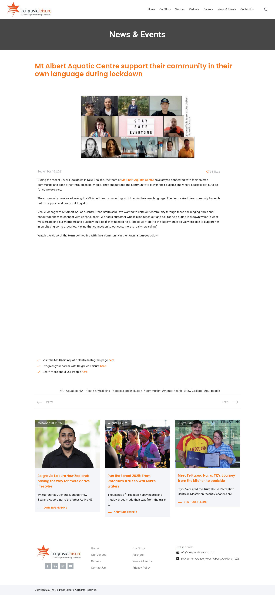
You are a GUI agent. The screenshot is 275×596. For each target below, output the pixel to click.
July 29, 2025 (186, 424)
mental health (173, 392)
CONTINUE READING (55, 509)
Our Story (165, 9)
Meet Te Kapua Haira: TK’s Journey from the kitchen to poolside (203, 481)
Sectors (180, 9)
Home (151, 9)
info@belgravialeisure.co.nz (197, 554)
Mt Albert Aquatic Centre (138, 180)
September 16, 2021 (50, 172)
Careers (208, 9)
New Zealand (194, 392)
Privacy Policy (142, 569)
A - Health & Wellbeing (95, 392)
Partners (194, 9)
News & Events (226, 9)
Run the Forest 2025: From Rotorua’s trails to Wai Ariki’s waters (133, 482)
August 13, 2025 (118, 424)
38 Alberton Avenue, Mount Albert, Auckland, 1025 (210, 560)
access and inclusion (128, 392)
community (153, 392)
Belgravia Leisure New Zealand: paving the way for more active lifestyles (66, 482)
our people (213, 392)
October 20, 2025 (50, 424)
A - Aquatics (70, 392)
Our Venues (99, 556)
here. (112, 361)
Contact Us (247, 9)
